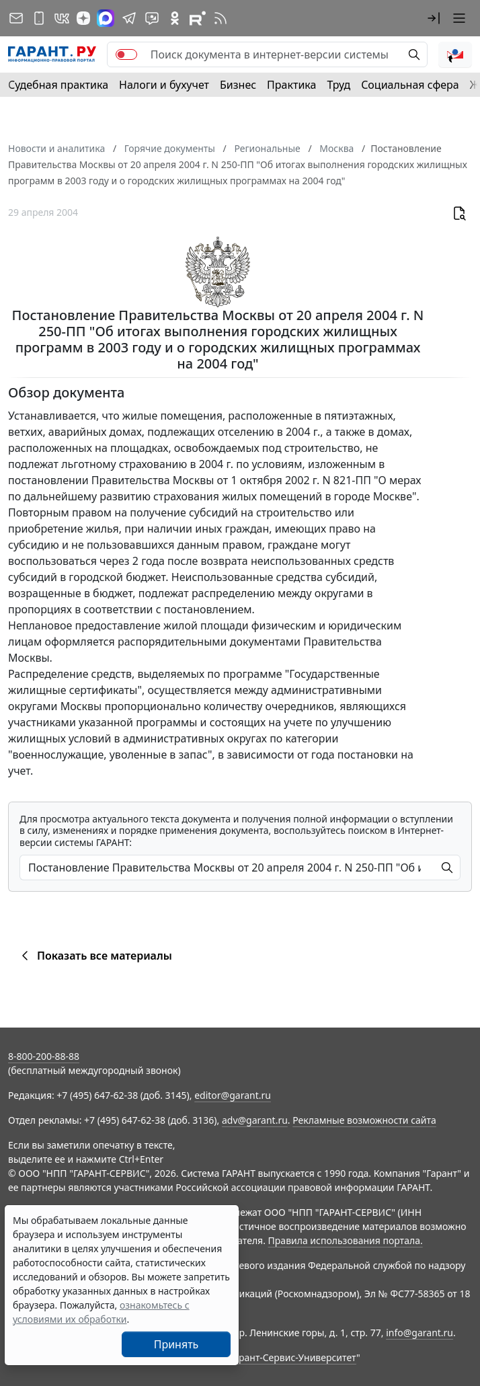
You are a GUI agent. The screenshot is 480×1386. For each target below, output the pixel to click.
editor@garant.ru (232, 1095)
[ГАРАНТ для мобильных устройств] (39, 18)
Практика (291, 84)
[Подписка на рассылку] (16, 18)
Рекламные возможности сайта (364, 1120)
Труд (338, 84)
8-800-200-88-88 (43, 1056)
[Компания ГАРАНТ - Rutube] (198, 18)
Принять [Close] (176, 1344)
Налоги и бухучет (164, 84)
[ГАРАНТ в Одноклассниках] (175, 18)
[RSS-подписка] (220, 18)
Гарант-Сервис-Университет (292, 1357)
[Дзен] (83, 18)
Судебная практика (58, 84)
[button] (433, 18)
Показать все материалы (94, 956)
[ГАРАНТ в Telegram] (129, 18)
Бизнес (238, 84)
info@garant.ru (419, 1332)
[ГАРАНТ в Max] (105, 18)
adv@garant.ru (255, 1120)
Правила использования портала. (345, 1240)
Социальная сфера (410, 84)
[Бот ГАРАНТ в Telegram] (152, 18)
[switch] (126, 54)
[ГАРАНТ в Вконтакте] (62, 18)
